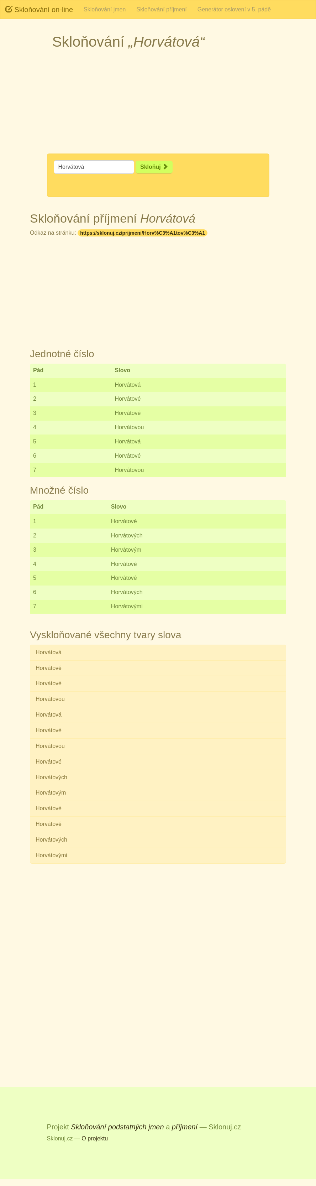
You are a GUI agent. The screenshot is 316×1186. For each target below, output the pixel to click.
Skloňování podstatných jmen (117, 1127)
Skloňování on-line (39, 9)
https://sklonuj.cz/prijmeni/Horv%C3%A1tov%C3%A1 (142, 233)
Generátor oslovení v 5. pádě (234, 9)
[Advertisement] (158, 104)
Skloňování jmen (105, 9)
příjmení (184, 1127)
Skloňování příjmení (161, 9)
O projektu (94, 1138)
